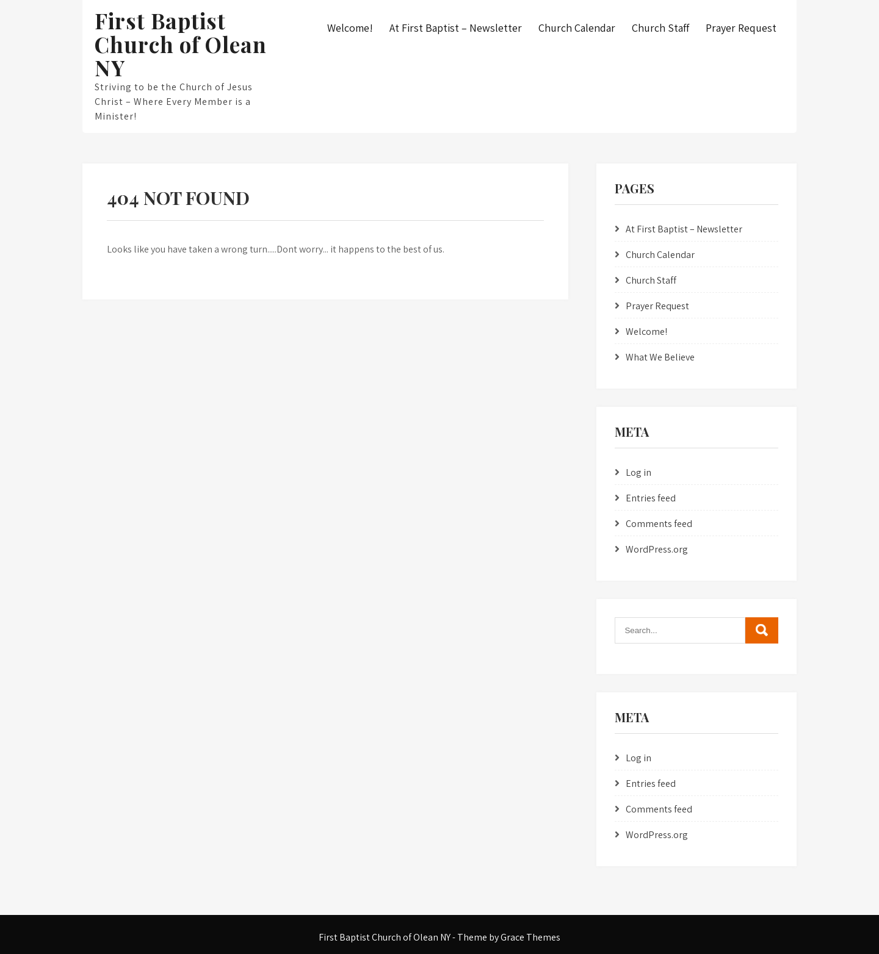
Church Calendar (576, 28)
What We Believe (660, 357)
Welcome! (350, 28)
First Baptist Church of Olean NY (181, 44)
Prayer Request (741, 28)
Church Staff (660, 28)
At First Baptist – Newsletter (455, 28)
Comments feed (659, 523)
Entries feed (651, 498)
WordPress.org (657, 549)
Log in (638, 472)
